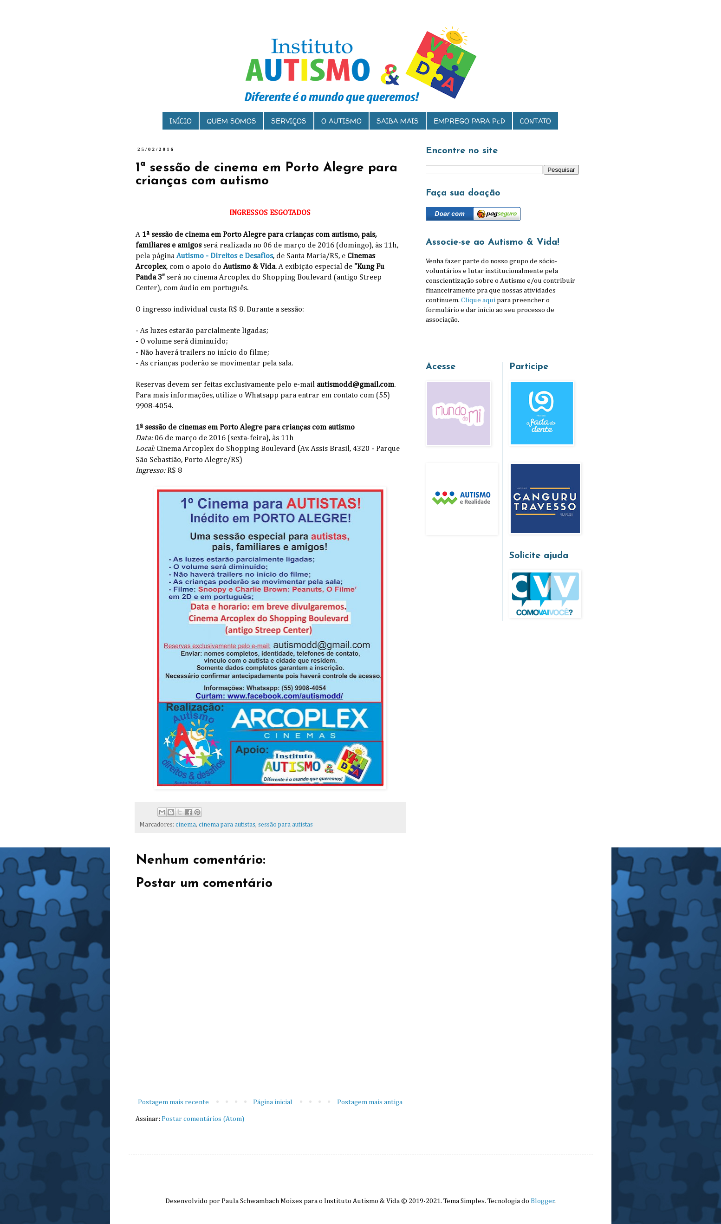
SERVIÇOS (288, 121)
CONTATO (535, 121)
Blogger (543, 1201)
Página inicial (272, 1102)
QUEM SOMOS (231, 121)
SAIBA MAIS (398, 121)
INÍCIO (180, 121)
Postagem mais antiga (370, 1102)
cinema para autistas (227, 824)
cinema (185, 824)
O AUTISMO (341, 121)
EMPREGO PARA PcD (469, 121)
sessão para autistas (285, 824)
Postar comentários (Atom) (203, 1118)
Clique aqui (478, 300)
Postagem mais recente (173, 1102)
